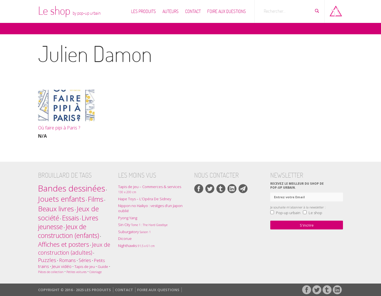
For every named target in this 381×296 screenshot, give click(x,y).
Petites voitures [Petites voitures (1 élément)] (76, 272)
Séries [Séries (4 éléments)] (85, 260)
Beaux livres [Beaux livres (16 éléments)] (56, 208)
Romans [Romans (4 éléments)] (67, 260)
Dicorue (125, 238)
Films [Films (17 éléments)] (95, 199)
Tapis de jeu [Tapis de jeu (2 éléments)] (84, 266)
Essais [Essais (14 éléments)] (70, 217)
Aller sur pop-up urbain (336, 10)
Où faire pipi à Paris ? (59, 128)
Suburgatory (134, 231)
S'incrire (307, 225)
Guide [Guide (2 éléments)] (103, 266)
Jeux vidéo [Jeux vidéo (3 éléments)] (62, 266)
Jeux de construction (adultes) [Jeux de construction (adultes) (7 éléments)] (74, 248)
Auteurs (170, 11)
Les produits (143, 11)
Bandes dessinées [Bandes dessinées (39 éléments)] (71, 188)
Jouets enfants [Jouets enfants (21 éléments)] (61, 199)
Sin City (143, 224)
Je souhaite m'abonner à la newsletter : (298, 207)
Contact (193, 11)
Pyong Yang (127, 217)
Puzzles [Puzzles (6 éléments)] (47, 259)
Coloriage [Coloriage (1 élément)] (95, 272)
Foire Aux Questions (226, 11)
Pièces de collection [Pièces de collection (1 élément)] (51, 272)
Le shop (69, 10)
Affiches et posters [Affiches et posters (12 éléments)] (63, 244)
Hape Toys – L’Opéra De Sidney (144, 198)
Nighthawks (136, 245)
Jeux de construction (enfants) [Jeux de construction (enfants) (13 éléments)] (68, 231)
